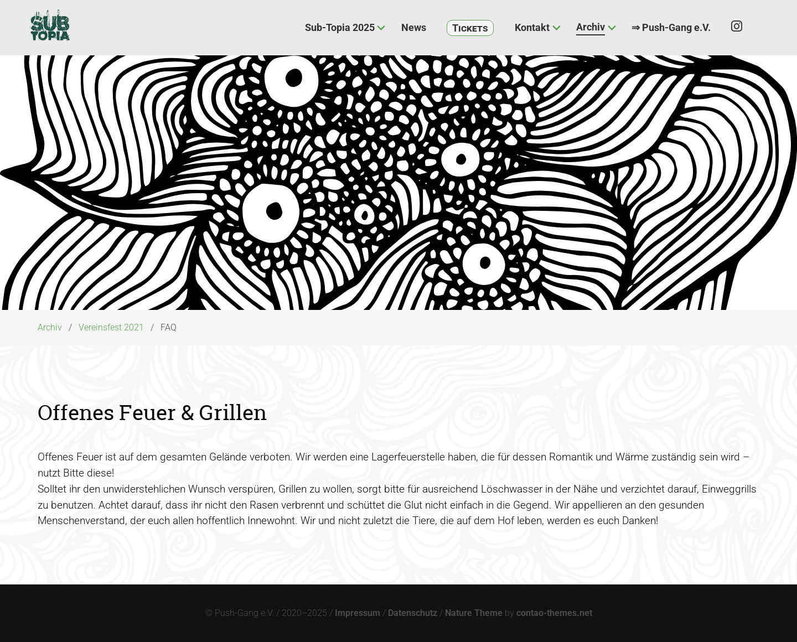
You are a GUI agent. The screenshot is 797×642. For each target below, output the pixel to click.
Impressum (357, 613)
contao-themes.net (554, 613)
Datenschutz (412, 613)
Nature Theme (474, 613)
